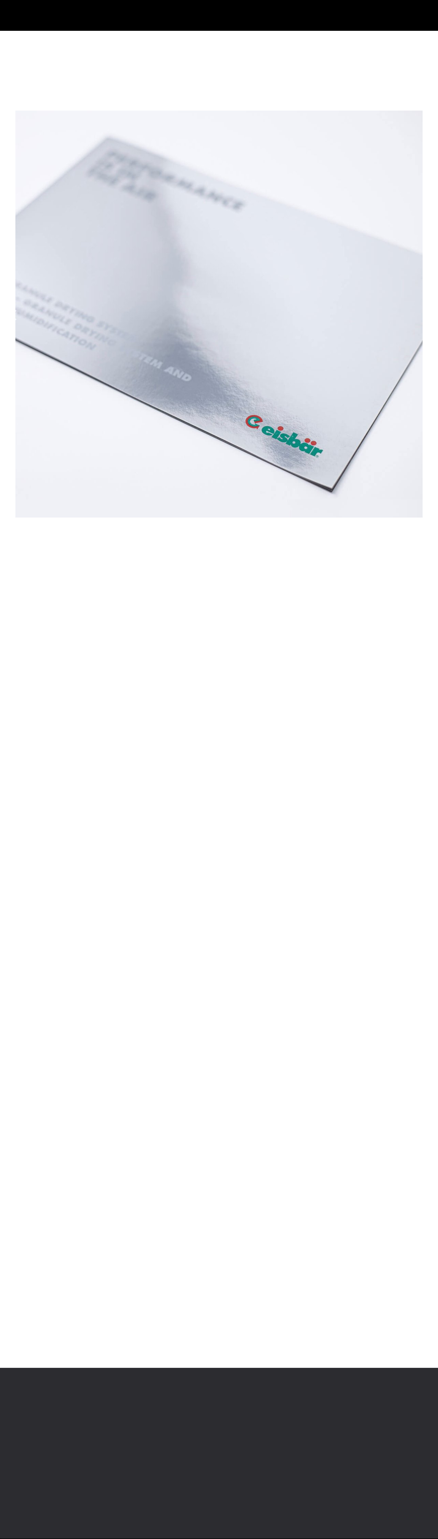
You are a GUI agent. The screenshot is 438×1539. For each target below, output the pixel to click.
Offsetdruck (97, 39)
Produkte (28, 39)
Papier (61, 39)
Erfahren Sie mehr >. (179, 807)
